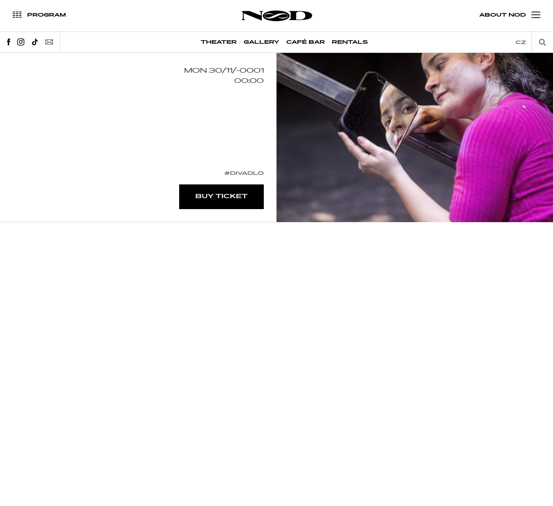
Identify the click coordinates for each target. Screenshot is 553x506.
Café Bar (305, 42)
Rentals (350, 42)
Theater (219, 42)
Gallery (261, 42)
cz (521, 42)
